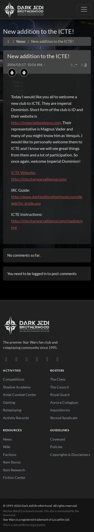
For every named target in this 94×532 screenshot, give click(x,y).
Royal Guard (59, 394)
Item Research (14, 470)
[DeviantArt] (16, 359)
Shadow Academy (17, 387)
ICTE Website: (23, 172)
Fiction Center (14, 477)
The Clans (57, 379)
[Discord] (6, 359)
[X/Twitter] (47, 359)
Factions (9, 454)
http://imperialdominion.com (36, 122)
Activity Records (16, 418)
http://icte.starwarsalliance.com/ (39, 179)
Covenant (57, 439)
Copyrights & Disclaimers (70, 454)
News (7, 439)
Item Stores (12, 462)
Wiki (6, 447)
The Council (59, 387)
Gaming (9, 402)
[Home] (8, 41)
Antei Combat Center (19, 394)
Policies (56, 447)
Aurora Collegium (64, 402)
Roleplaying (12, 410)
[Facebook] (27, 359)
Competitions (13, 379)
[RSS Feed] (57, 359)
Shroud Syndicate (63, 418)
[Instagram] (37, 359)
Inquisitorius (60, 410)
